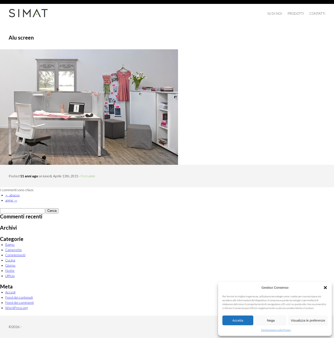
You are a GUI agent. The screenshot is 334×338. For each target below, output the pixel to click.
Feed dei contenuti (19, 297)
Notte (9, 270)
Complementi (15, 255)
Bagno (9, 244)
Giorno (10, 265)
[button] (325, 287)
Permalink (87, 176)
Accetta (237, 320)
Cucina (10, 260)
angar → (11, 200)
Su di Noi (274, 13)
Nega (271, 320)
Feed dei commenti (19, 302)
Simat (28, 13)
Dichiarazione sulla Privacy (276, 330)
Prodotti (295, 13)
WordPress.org (16, 308)
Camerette (13, 250)
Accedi (10, 292)
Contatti (317, 13)
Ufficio (10, 276)
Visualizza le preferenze (308, 320)
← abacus (12, 195)
